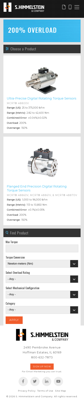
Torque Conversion (15, 257)
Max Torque (12, 242)
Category (10, 303)
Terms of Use (45, 391)
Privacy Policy (27, 391)
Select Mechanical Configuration (22, 288)
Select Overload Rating (18, 273)
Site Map (60, 391)
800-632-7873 (42, 357)
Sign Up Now (42, 366)
